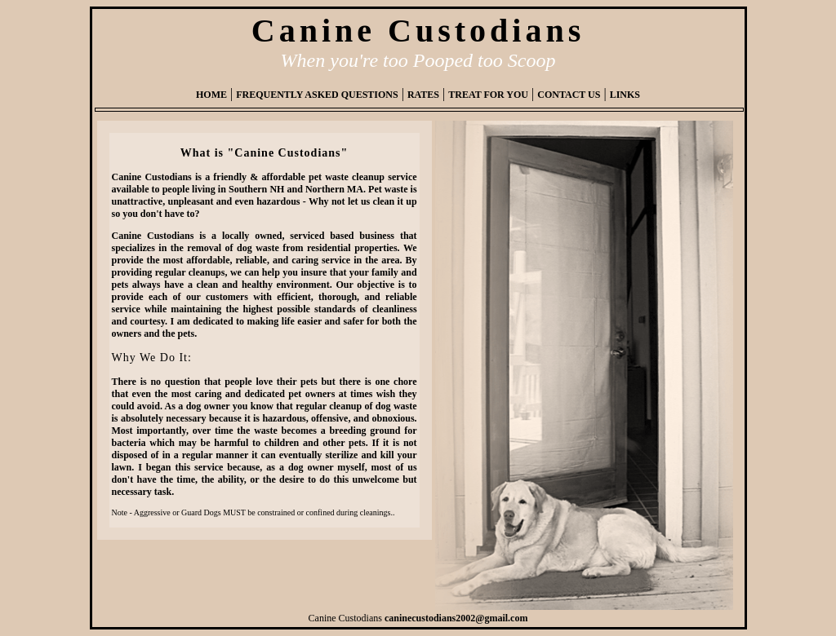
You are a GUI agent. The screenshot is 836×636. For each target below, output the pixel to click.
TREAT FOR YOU (488, 94)
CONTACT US (568, 94)
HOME (211, 94)
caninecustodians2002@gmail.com (456, 618)
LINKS (625, 94)
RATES (423, 94)
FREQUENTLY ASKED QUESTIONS (317, 94)
